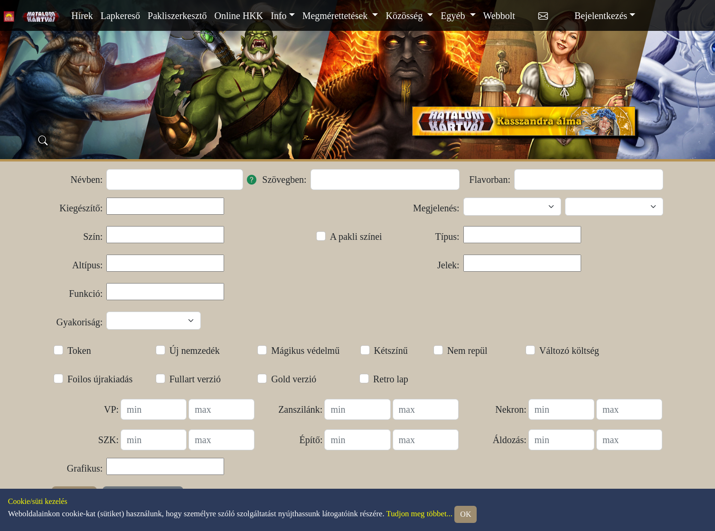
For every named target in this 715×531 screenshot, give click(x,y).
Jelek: (448, 265)
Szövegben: (284, 179)
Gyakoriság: (79, 322)
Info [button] (278, 15)
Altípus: (87, 265)
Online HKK (238, 15)
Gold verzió (293, 379)
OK (465, 514)
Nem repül (467, 350)
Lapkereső (120, 15)
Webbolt (499, 15)
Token (79, 350)
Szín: (93, 236)
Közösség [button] (405, 15)
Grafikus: (85, 468)
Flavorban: (489, 179)
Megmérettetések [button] (336, 15)
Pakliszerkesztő (177, 15)
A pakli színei (356, 236)
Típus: (447, 236)
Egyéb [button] (454, 15)
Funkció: (86, 293)
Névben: (87, 179)
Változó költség (569, 350)
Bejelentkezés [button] (600, 15)
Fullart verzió (195, 379)
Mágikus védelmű (305, 350)
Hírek (82, 15)
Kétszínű (391, 350)
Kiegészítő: (81, 208)
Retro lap (390, 379)
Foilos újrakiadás (99, 379)
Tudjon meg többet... (419, 513)
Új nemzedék (194, 350)
